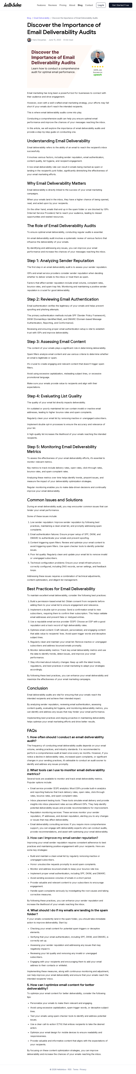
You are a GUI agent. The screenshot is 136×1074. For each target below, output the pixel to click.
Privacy (83, 1069)
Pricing (63, 5)
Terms (75, 1069)
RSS (69, 1069)
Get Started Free (120, 5)
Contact (89, 5)
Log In (101, 5)
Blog (80, 5)
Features (41, 5)
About (72, 5)
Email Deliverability (42, 18)
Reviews (52, 5)
